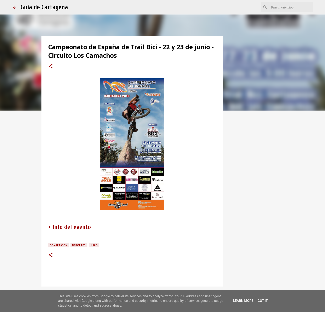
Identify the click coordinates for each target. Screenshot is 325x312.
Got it (262, 301)
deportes (78, 245)
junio (94, 245)
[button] (50, 67)
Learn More (243, 301)
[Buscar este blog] (291, 7)
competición (58, 245)
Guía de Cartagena (44, 7)
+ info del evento (69, 227)
